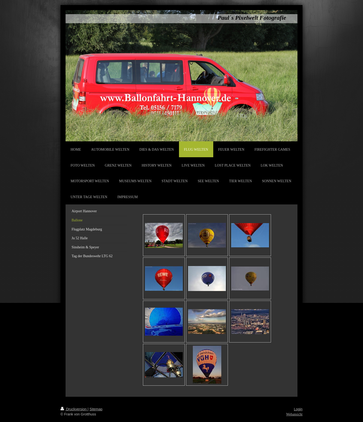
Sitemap (95, 409)
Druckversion (73, 409)
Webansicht (294, 414)
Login (298, 409)
